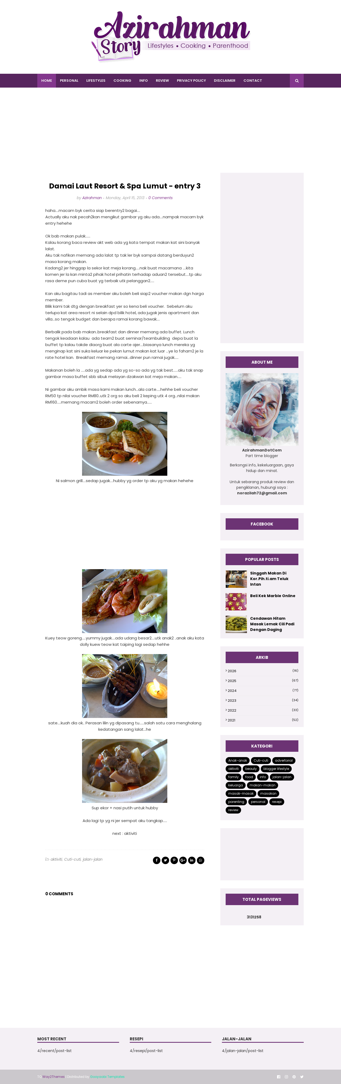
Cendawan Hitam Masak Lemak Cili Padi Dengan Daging (272, 624)
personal (258, 801)
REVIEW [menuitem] (162, 80)
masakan (268, 793)
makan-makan (262, 785)
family (233, 777)
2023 (263, 700)
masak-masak (241, 793)
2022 (263, 710)
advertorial (284, 760)
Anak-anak (237, 760)
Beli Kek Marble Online (272, 595)
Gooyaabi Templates (107, 1076)
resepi (277, 801)
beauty (251, 768)
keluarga (235, 785)
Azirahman (92, 197)
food (249, 777)
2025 (263, 680)
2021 (263, 720)
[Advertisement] (170, 135)
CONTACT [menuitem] (252, 80)
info (263, 777)
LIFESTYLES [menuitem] (95, 80)
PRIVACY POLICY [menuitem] (191, 80)
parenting (236, 801)
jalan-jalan (93, 859)
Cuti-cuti (72, 859)
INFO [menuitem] (143, 80)
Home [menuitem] (46, 80)
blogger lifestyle (276, 768)
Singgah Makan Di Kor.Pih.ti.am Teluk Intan (269, 578)
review (233, 810)
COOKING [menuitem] (122, 80)
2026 (263, 671)
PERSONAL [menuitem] (69, 80)
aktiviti (56, 859)
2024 (263, 690)
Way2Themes (53, 1076)
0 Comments (160, 197)
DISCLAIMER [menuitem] (225, 80)
